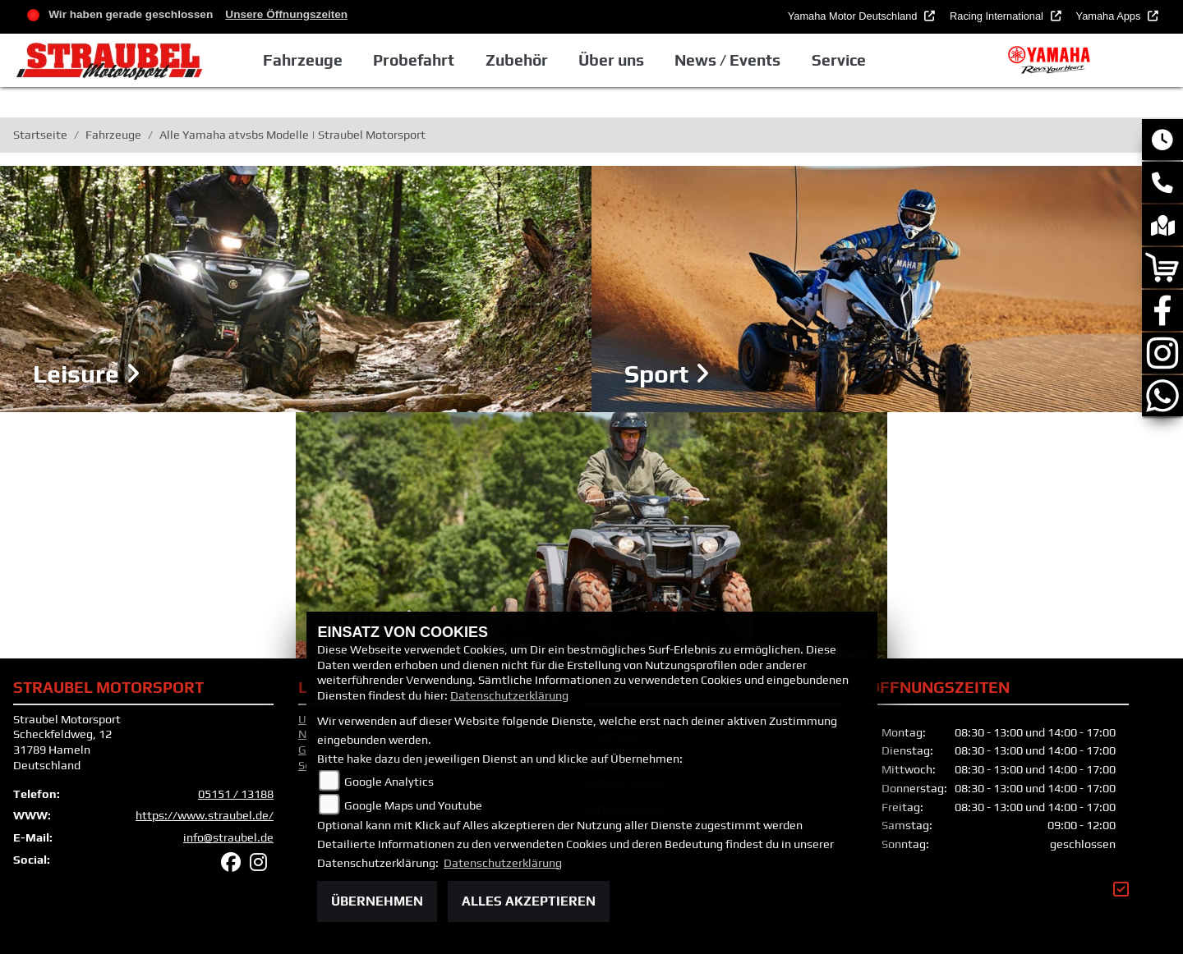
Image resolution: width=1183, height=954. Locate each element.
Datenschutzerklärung (509, 695)
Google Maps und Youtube (413, 805)
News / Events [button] (727, 60)
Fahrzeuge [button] (303, 60)
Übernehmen (377, 901)
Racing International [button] (998, 16)
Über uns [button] (611, 60)
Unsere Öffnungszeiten (286, 14)
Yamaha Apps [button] (1110, 16)
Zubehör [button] (517, 60)
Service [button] (839, 60)
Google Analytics (389, 781)
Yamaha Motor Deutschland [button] (854, 16)
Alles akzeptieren (529, 901)
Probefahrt (413, 60)
